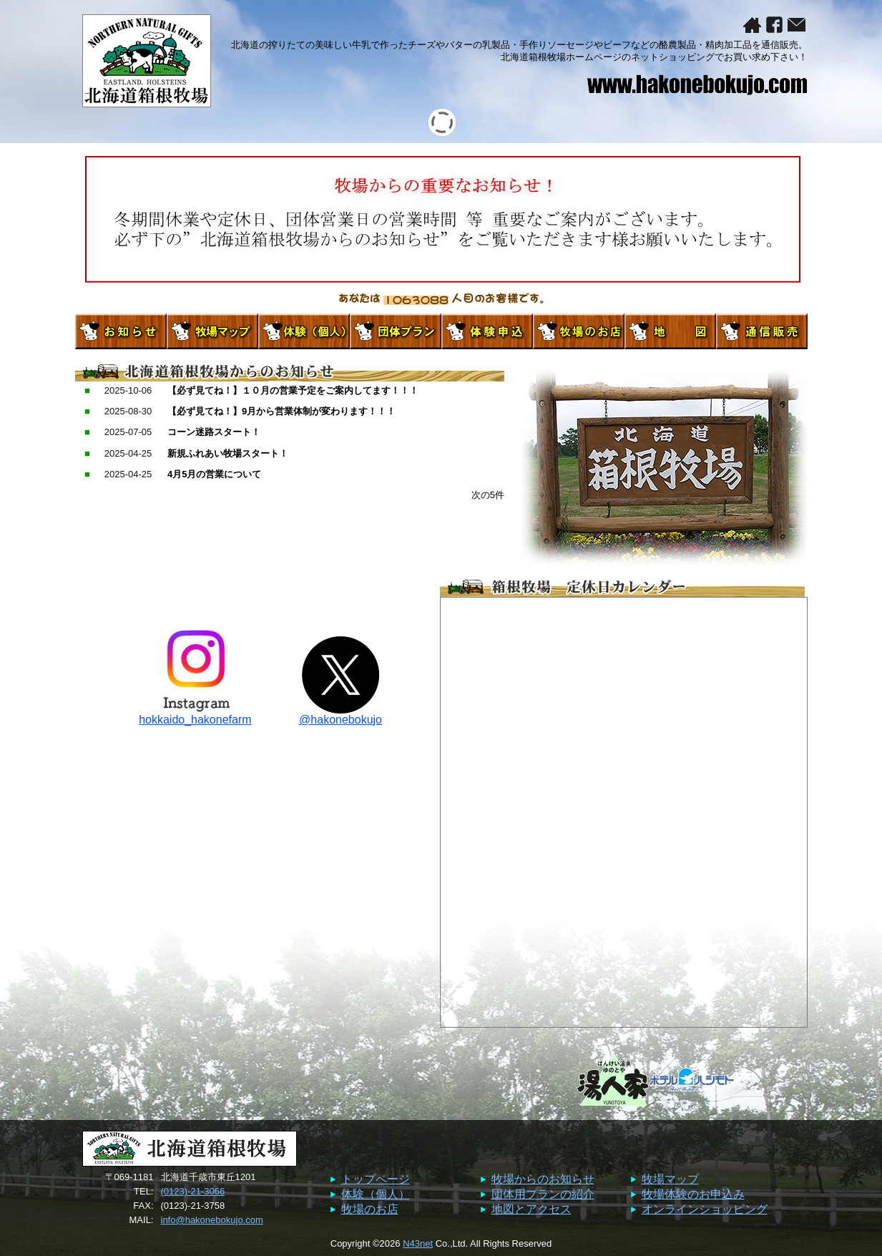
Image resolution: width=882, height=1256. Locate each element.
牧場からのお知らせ (542, 1179)
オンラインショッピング (705, 1209)
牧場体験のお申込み (693, 1194)
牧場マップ (670, 1179)
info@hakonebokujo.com (212, 1219)
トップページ (375, 1179)
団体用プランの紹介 (542, 1194)
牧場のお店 (369, 1209)
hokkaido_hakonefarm (195, 715)
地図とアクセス (531, 1209)
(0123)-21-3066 (193, 1191)
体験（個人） (375, 1194)
